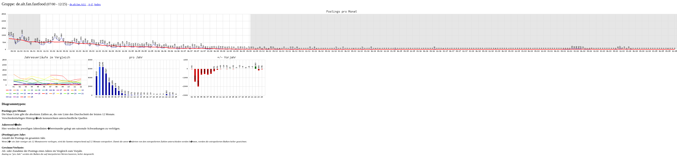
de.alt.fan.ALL (77, 4)
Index (97, 4)
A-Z (90, 4)
